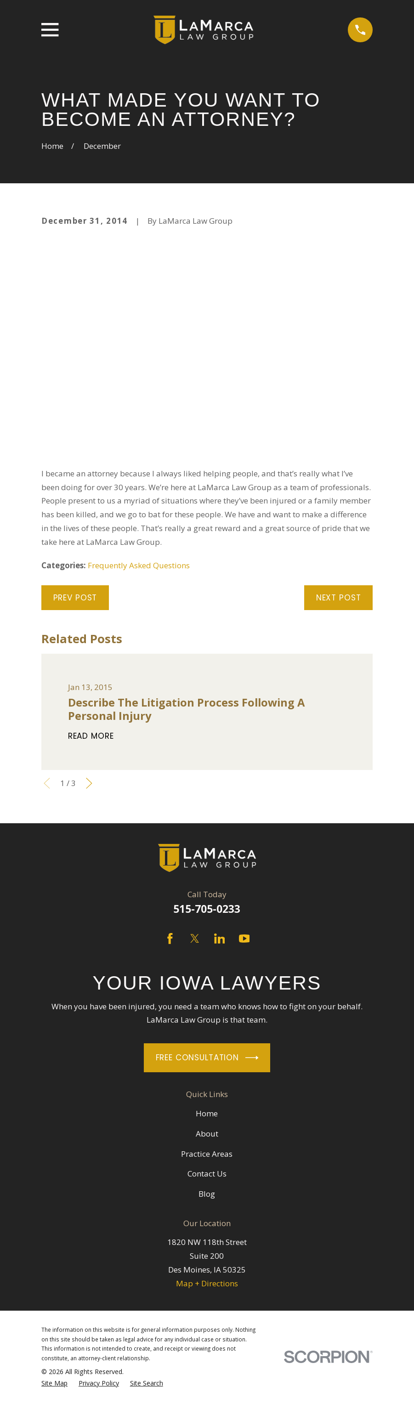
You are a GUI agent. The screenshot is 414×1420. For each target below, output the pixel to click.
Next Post (338, 597)
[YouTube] (244, 938)
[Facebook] (170, 938)
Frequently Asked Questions (139, 565)
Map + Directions (207, 1283)
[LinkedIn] (219, 938)
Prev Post (75, 597)
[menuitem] (54, 1383)
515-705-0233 (206, 909)
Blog (206, 1193)
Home (207, 1113)
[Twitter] (194, 938)
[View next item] (89, 783)
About (207, 1133)
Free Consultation (207, 1057)
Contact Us (207, 1173)
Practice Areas (207, 1153)
